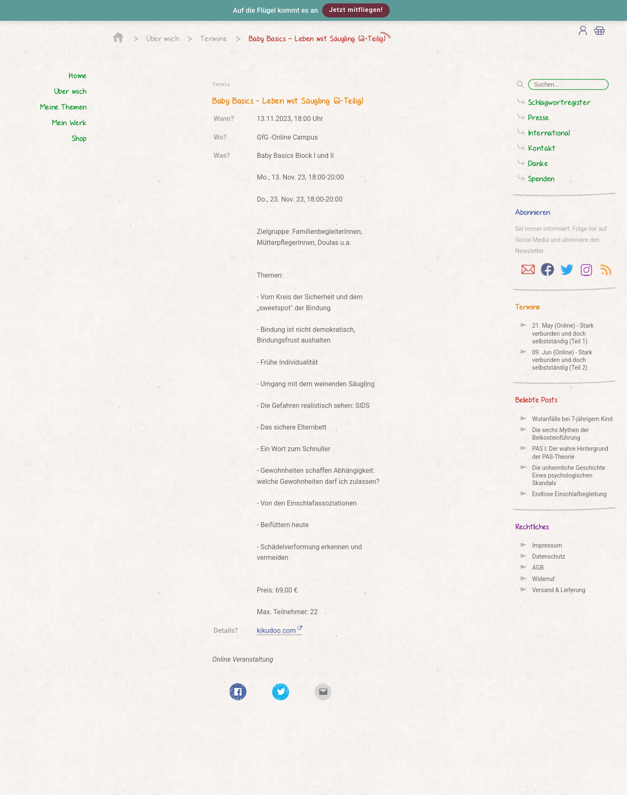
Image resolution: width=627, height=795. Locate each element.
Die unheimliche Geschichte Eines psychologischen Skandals (568, 475)
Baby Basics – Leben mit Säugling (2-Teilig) (317, 38)
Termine (213, 38)
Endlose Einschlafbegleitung (569, 494)
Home (78, 75)
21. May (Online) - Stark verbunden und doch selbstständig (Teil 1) (563, 333)
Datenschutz (548, 556)
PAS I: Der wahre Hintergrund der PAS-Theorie (570, 452)
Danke (538, 163)
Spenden (541, 178)
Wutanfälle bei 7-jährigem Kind (572, 419)
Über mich (162, 38)
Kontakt (542, 147)
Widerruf (543, 579)
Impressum (547, 545)
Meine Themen (63, 106)
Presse (538, 117)
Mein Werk (69, 122)
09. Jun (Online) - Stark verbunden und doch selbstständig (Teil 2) (562, 360)
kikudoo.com (279, 630)
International (549, 132)
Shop (79, 138)
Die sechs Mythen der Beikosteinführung (560, 434)
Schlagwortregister (559, 102)
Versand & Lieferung (558, 590)
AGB (538, 567)
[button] (313, 10)
